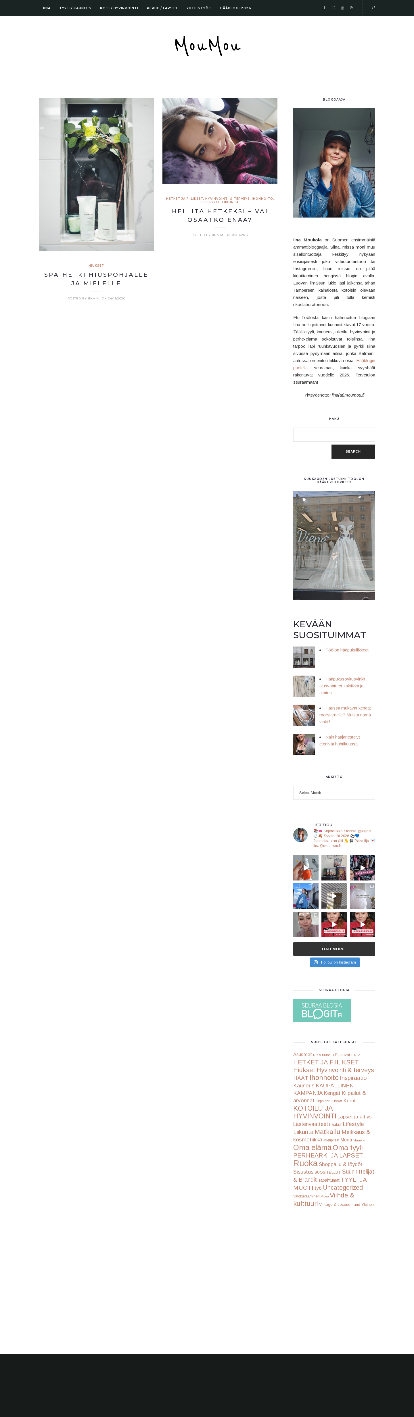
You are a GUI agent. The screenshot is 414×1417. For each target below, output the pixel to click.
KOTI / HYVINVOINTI (119, 8)
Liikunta (230, 202)
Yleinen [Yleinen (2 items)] (367, 1205)
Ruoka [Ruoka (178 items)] (305, 1163)
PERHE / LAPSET (162, 8)
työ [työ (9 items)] (318, 1188)
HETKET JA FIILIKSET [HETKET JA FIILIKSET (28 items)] (326, 1062)
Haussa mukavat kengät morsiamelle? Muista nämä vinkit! (345, 714)
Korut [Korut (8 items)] (350, 1100)
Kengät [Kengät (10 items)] (332, 1093)
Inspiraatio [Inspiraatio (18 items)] (353, 1078)
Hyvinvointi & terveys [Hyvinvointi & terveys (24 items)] (345, 1070)
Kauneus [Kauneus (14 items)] (304, 1086)
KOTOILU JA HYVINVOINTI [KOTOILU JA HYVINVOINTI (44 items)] (314, 1112)
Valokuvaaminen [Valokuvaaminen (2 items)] (306, 1196)
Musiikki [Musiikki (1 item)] (359, 1140)
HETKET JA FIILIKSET (184, 199)
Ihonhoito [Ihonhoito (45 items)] (324, 1077)
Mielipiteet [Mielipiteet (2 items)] (331, 1140)
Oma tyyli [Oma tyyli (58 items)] (348, 1147)
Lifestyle (211, 202)
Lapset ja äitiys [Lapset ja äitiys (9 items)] (355, 1117)
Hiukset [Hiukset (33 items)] (304, 1070)
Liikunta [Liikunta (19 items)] (303, 1132)
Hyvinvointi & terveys (227, 199)
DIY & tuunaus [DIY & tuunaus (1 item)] (323, 1055)
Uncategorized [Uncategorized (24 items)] (343, 1187)
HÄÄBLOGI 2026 (235, 8)
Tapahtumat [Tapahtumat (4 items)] (329, 1180)
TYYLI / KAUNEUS (75, 8)
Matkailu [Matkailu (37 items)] (327, 1131)
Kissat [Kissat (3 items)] (336, 1101)
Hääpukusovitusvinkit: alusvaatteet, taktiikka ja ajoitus (343, 685)
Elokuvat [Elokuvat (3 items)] (342, 1055)
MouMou (207, 46)
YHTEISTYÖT (199, 8)
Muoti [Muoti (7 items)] (346, 1139)
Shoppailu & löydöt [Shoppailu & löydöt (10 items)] (340, 1164)
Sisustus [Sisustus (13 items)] (303, 1172)
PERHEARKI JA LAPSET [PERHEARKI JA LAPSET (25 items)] (328, 1155)
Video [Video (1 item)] (325, 1196)
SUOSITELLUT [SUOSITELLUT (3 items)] (328, 1172)
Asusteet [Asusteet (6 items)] (302, 1054)
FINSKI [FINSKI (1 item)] (356, 1055)
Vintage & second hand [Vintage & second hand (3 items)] (339, 1204)
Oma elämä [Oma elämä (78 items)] (312, 1147)
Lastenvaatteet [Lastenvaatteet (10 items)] (310, 1124)
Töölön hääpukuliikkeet (347, 649)
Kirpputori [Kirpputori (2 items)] (323, 1101)
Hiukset (96, 266)
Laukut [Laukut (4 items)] (335, 1124)
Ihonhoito (262, 199)
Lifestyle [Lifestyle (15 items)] (353, 1124)
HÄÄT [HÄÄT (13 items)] (300, 1078)
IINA (47, 8)
